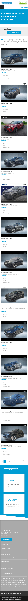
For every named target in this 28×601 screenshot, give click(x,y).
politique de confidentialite (14, 586)
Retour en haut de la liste (20, 461)
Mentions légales (5, 544)
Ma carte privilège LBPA (7, 568)
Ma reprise (4, 565)
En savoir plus (4, 586)
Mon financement (5, 554)
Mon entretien (5, 561)
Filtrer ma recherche (14, 32)
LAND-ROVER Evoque (13, 70)
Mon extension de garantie (7, 557)
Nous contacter (24, 7)
